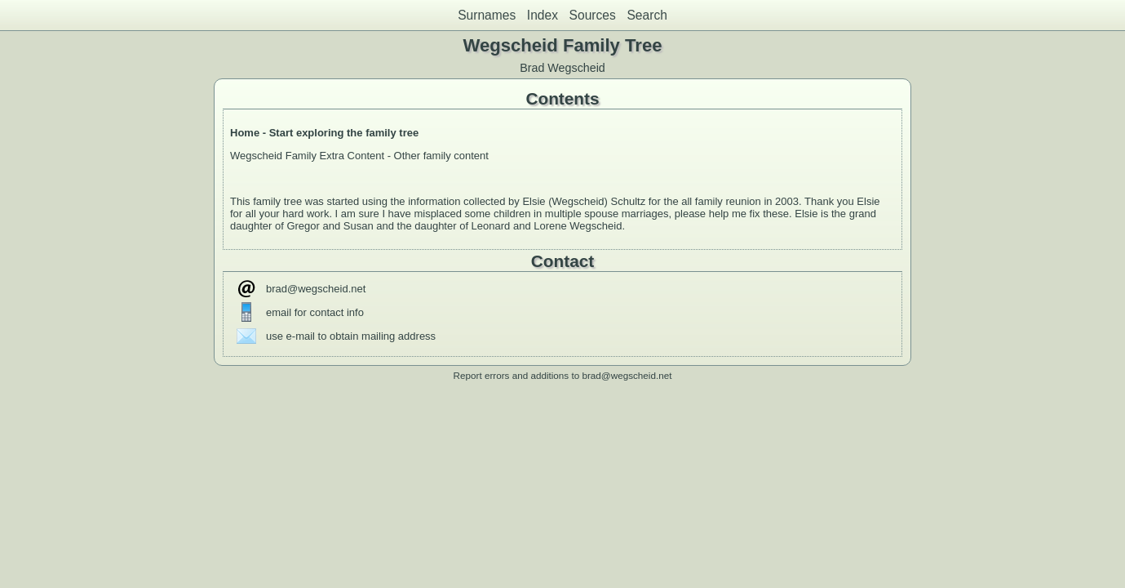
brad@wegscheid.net (315, 289)
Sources (592, 15)
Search (647, 15)
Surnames (487, 15)
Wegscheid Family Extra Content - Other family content (361, 155)
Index (542, 15)
